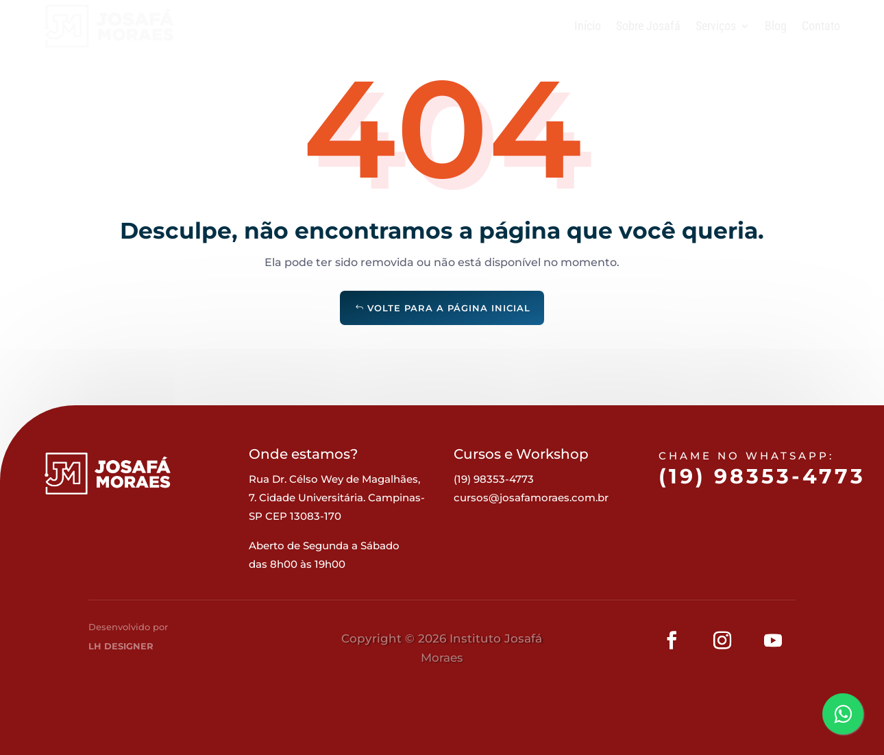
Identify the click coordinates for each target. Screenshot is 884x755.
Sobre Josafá (648, 26)
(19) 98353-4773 (762, 493)
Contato (821, 26)
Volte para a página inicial (448, 307)
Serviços (716, 26)
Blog (776, 26)
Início (587, 26)
